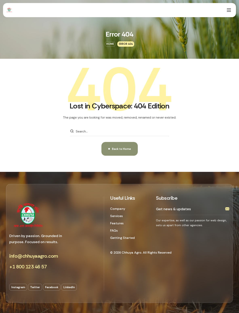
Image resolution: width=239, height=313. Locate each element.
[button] (33, 256)
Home (110, 44)
